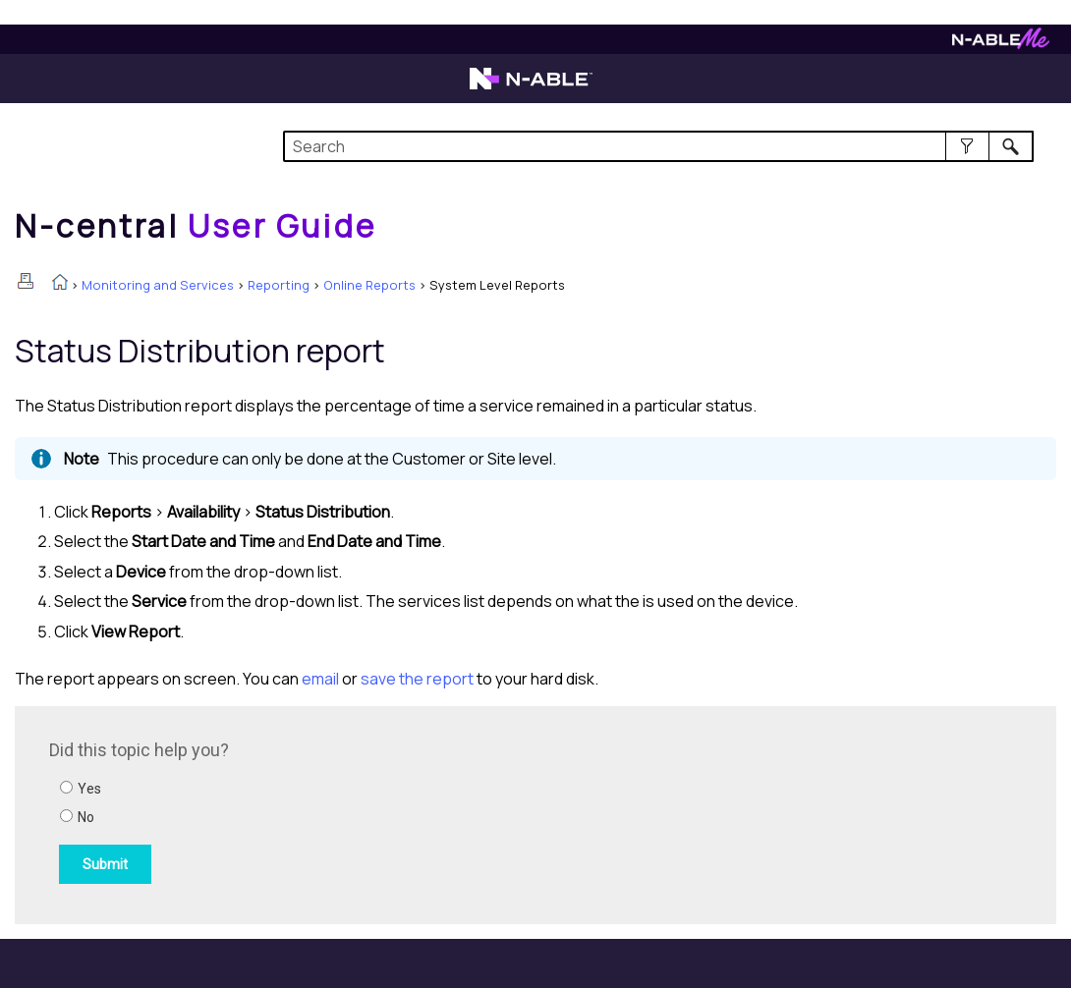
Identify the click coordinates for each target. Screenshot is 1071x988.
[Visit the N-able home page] (531, 87)
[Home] (195, 225)
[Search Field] (658, 146)
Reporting (279, 285)
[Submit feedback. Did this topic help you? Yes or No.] (314, 812)
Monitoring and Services (158, 285)
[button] (967, 146)
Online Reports (369, 285)
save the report (417, 678)
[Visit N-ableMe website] (1000, 43)
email (320, 678)
